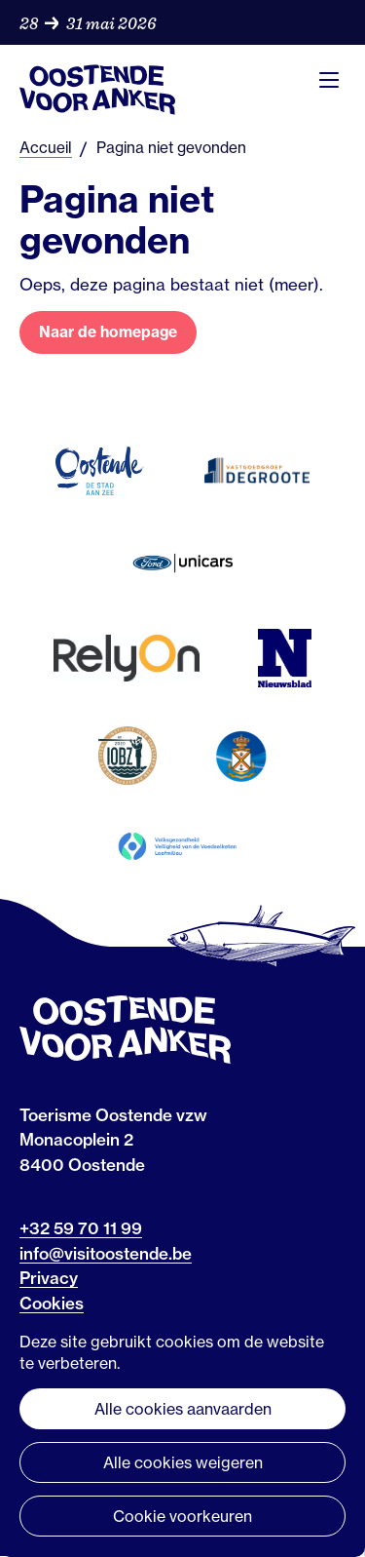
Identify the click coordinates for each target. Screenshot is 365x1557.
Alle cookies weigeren (183, 1462)
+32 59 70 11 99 (80, 1228)
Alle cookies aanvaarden (183, 1409)
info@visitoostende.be (105, 1253)
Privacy (48, 1277)
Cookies (51, 1303)
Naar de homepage (108, 332)
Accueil (45, 147)
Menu (329, 80)
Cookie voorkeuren (182, 1516)
